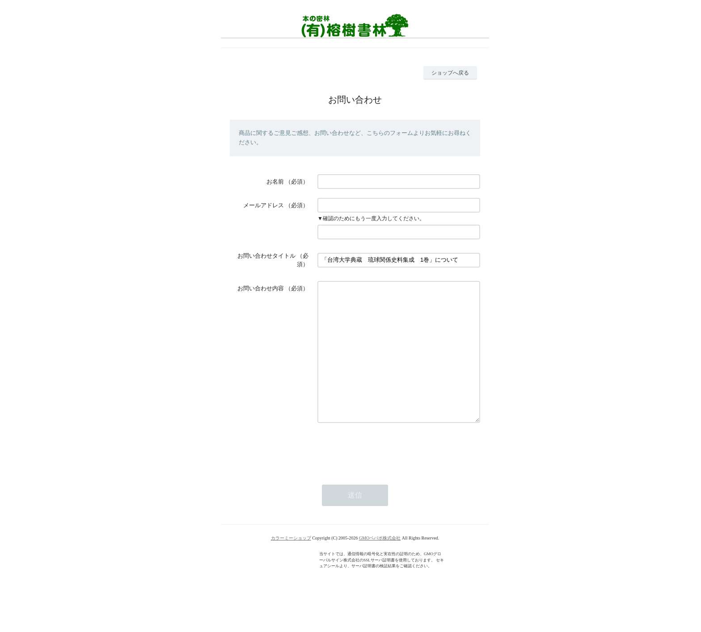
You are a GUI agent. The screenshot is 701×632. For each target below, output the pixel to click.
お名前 (275, 181)
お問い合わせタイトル (266, 255)
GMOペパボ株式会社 (380, 564)
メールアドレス (263, 205)
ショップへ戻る (450, 73)
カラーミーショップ (291, 564)
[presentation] (385, 476)
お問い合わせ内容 (260, 288)
